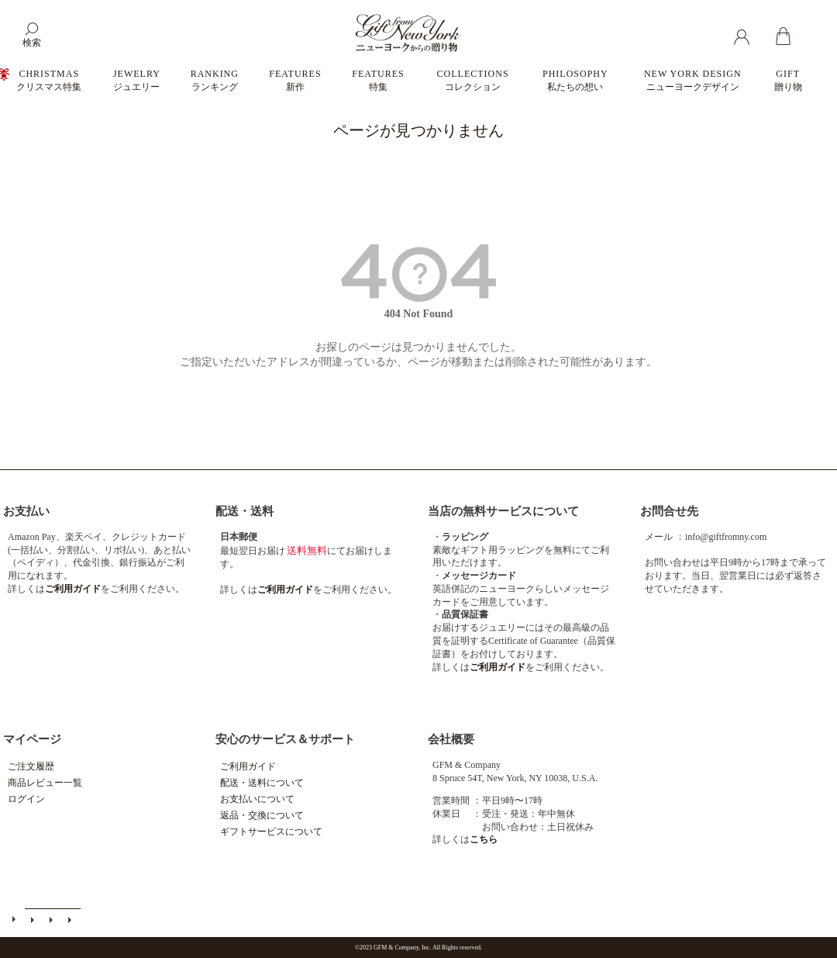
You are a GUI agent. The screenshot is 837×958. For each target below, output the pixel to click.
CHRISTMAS (48, 80)
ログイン (26, 799)
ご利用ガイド (248, 766)
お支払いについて (257, 799)
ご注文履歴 (31, 766)
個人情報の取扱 (71, 919)
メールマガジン (34, 919)
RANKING (215, 80)
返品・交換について (262, 815)
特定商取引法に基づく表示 (52, 919)
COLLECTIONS (473, 80)
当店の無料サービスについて (503, 511)
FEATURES (295, 80)
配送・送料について (262, 782)
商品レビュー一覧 (45, 782)
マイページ (32, 739)
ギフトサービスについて (271, 831)
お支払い (26, 511)
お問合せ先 (669, 511)
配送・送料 (244, 511)
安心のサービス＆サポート (285, 739)
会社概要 (451, 739)
